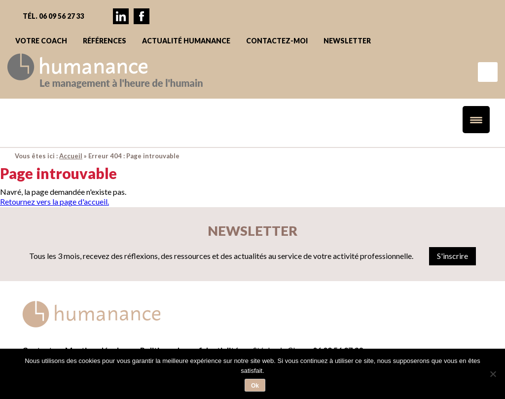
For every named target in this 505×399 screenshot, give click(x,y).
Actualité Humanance (186, 40)
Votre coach (41, 40)
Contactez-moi (277, 40)
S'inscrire (452, 255)
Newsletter (347, 40)
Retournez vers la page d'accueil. (54, 201)
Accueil (70, 156)
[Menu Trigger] (476, 119)
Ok (255, 385)
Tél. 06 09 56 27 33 (53, 16)
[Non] (493, 374)
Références (104, 40)
